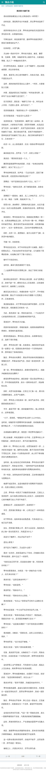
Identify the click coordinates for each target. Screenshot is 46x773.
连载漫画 (19, 765)
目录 (23, 756)
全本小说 (26, 765)
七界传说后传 (9, 6)
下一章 (38, 756)
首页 (2, 6)
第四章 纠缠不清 (18, 6)
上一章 (8, 756)
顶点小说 (9, 2)
